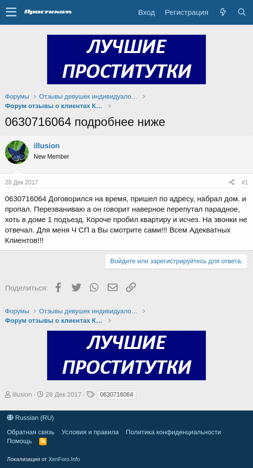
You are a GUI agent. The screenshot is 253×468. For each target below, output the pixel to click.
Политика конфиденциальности (173, 432)
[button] (11, 12)
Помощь (19, 441)
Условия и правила (90, 432)
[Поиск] (241, 12)
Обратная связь (31, 432)
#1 (245, 182)
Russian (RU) (30, 417)
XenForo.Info (64, 459)
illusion (47, 145)
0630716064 (116, 394)
